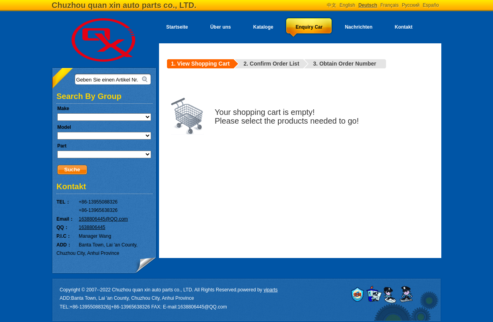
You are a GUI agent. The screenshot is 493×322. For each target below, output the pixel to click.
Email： (65, 219)
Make (63, 108)
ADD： (64, 245)
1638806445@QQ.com (103, 219)
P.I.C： (63, 236)
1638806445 (92, 227)
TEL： (63, 202)
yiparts (271, 290)
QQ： (62, 227)
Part (61, 146)
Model (64, 127)
